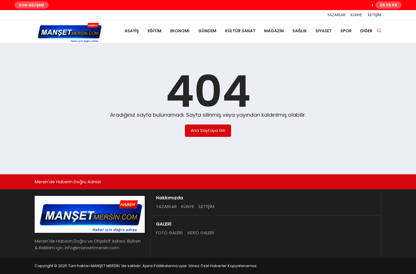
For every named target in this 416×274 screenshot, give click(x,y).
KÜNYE (356, 15)
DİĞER (366, 31)
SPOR (346, 31)
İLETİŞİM (374, 15)
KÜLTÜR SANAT (240, 31)
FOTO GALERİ (169, 233)
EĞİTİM (154, 31)
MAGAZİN (274, 31)
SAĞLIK (299, 31)
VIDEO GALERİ (200, 233)
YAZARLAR (336, 15)
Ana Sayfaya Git (208, 130)
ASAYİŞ (132, 31)
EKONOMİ (180, 31)
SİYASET (323, 31)
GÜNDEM (207, 31)
